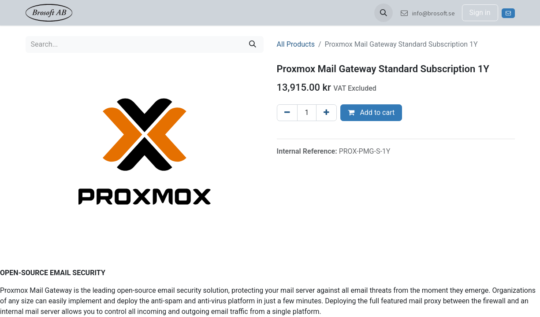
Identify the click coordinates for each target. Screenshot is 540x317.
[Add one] (326, 112)
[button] (383, 13)
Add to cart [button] (371, 112)
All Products (296, 44)
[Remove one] (287, 112)
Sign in (480, 12)
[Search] (253, 44)
